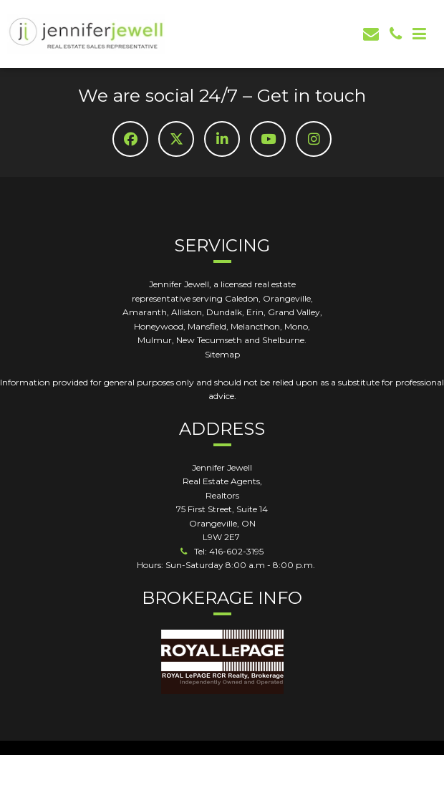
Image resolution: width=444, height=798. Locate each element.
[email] (371, 34)
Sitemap (222, 354)
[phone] (396, 34)
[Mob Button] (419, 34)
